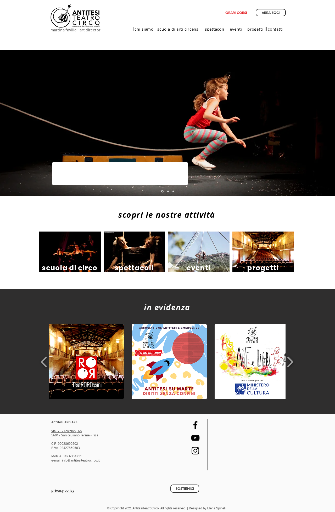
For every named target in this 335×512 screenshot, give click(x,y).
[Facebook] (195, 425)
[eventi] (236, 29)
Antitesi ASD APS (64, 422)
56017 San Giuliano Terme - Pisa (74, 435)
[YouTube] (195, 438)
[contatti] (275, 29)
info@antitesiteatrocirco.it (81, 460)
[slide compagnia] (168, 191)
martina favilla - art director (75, 29)
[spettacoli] (214, 29)
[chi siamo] (144, 29)
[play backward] (44, 361)
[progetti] (255, 29)
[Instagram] (195, 451)
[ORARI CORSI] (236, 12)
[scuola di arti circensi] (178, 29)
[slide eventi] (173, 191)
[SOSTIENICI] (184, 489)
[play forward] (290, 361)
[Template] (162, 191)
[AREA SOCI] (271, 12)
